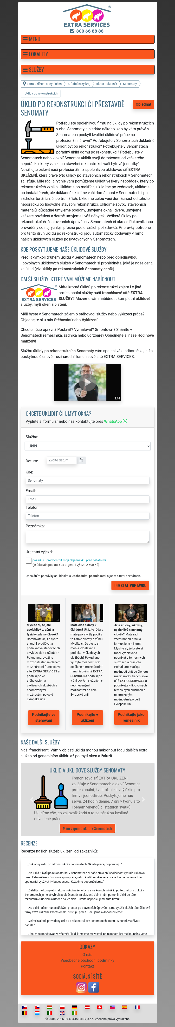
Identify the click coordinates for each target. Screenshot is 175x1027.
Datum (31, 461)
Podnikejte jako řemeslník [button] (131, 717)
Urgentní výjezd (39, 552)
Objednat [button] (143, 104)
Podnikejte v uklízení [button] (87, 717)
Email (30, 490)
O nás (87, 954)
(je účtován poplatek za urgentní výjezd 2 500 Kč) (65, 565)
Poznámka (35, 526)
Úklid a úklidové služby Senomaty (87, 770)
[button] (88, 39)
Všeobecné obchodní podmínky (87, 960)
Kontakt (87, 966)
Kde (29, 472)
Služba (31, 437)
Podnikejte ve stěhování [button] (43, 717)
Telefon (32, 507)
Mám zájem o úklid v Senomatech (87, 828)
